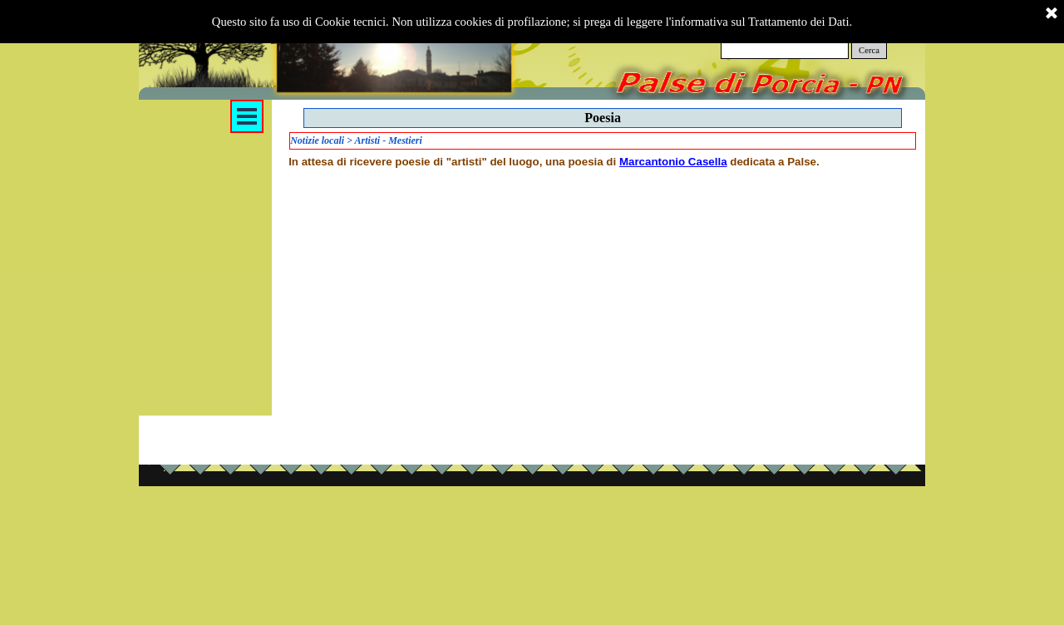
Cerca (869, 50)
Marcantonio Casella (673, 161)
